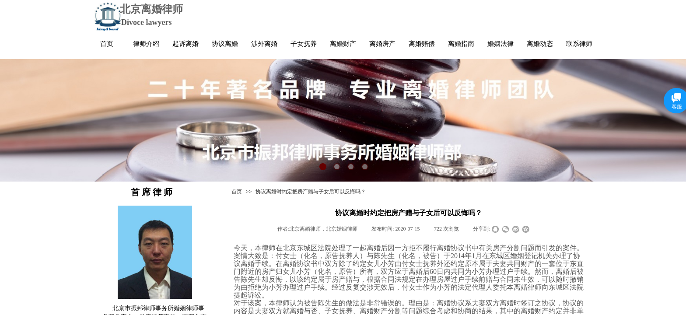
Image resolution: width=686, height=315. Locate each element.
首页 (236, 192)
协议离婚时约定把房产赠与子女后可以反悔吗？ (311, 192)
